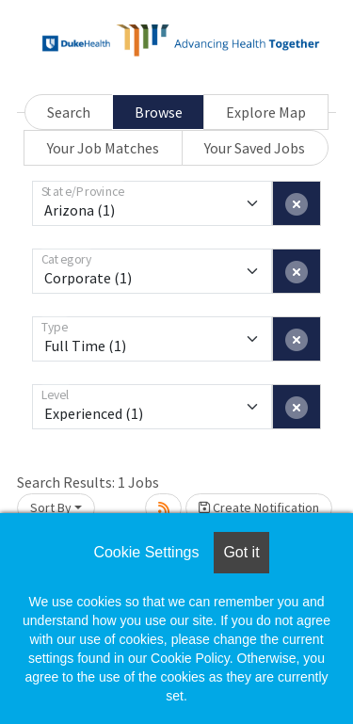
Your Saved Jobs (254, 147)
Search (68, 112)
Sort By (51, 507)
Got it (241, 552)
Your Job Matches (103, 147)
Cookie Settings (146, 552)
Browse (159, 112)
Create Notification (259, 507)
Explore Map (266, 112)
